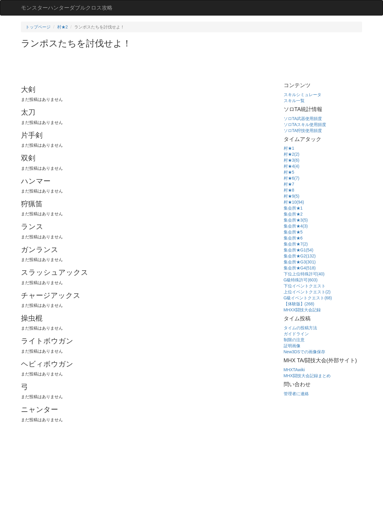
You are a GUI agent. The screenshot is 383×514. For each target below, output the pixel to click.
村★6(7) (292, 178)
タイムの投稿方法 (300, 327)
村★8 (289, 190)
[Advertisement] (130, 64)
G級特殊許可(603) (301, 280)
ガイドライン (296, 333)
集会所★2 (293, 214)
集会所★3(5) (296, 220)
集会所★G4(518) (300, 268)
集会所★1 (293, 208)
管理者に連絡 (296, 393)
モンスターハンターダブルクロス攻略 (67, 8)
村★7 (289, 184)
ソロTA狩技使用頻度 (303, 130)
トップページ (38, 27)
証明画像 (292, 345)
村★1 (289, 148)
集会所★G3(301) (300, 262)
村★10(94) (294, 202)
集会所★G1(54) (299, 250)
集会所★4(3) (296, 226)
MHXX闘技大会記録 (302, 309)
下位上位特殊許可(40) (304, 274)
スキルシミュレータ (302, 94)
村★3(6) (292, 160)
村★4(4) (292, 166)
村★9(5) (292, 196)
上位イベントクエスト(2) (307, 291)
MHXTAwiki (294, 369)
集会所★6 (293, 238)
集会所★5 (293, 232)
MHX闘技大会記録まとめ (307, 375)
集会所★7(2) (296, 244)
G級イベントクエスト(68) (308, 297)
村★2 (62, 27)
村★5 (289, 172)
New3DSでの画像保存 (304, 351)
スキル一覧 (294, 100)
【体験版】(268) (299, 303)
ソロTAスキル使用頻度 (305, 124)
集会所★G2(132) (300, 256)
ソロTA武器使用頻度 (303, 118)
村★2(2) (292, 154)
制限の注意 (294, 339)
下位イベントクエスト (305, 285)
